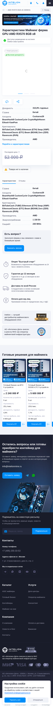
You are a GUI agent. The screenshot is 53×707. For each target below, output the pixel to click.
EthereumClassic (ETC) (13, 132)
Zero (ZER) (43, 132)
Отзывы (22, 181)
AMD (35, 139)
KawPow (13, 122)
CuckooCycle (21, 119)
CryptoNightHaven (36, 119)
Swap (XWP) (43, 129)
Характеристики (9, 181)
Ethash (5, 122)
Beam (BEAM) (31, 132)
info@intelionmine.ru (12, 466)
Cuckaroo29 (38, 116)
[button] (26, 71)
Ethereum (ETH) (29, 129)
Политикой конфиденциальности (17, 693)
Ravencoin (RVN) (10, 135)
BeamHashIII (8, 119)
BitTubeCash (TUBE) (12, 129)
